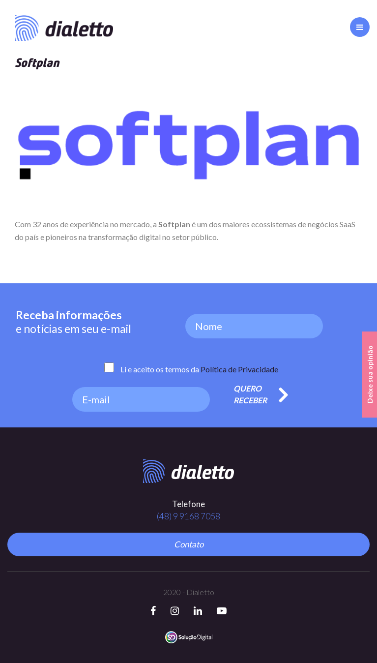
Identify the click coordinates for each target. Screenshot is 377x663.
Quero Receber (250, 394)
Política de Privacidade (239, 369)
